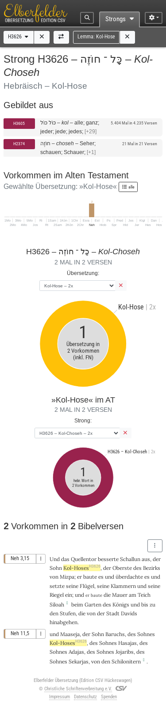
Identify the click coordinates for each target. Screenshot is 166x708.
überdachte (129, 576)
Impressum (59, 697)
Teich (144, 594)
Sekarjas (79, 661)
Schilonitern (126, 661)
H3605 (19, 123)
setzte (57, 586)
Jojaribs (125, 651)
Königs (120, 604)
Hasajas (127, 643)
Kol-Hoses (81, 568)
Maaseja (70, 634)
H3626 (19, 37)
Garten (93, 604)
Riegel (57, 594)
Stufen (68, 613)
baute (90, 576)
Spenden (109, 697)
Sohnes (146, 634)
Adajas (76, 651)
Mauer (119, 594)
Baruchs (115, 634)
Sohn (56, 568)
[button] (42, 37)
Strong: (83, 420)
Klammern (123, 586)
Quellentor (84, 559)
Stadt (113, 613)
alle (128, 187)
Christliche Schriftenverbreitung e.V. (78, 689)
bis (144, 604)
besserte (108, 559)
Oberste (122, 568)
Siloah (57, 604)
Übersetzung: (83, 273)
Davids (129, 613)
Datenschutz (85, 697)
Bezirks (151, 568)
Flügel (87, 586)
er (79, 576)
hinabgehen (63, 622)
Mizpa (67, 576)
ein (68, 594)
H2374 (19, 144)
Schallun (130, 559)
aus (146, 559)
